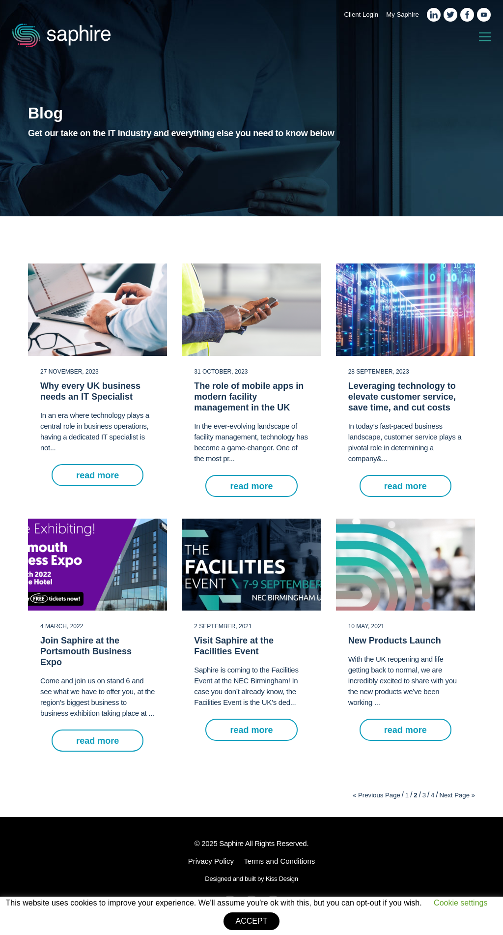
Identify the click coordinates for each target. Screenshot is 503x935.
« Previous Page (376, 795)
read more (97, 475)
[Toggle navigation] (485, 37)
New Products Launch (394, 640)
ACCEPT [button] (252, 921)
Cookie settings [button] (460, 903)
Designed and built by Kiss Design (251, 878)
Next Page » (457, 795)
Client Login (361, 14)
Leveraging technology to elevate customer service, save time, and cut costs (402, 396)
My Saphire (402, 14)
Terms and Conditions (279, 861)
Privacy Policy (211, 861)
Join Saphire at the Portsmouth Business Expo (86, 651)
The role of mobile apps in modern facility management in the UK (249, 396)
